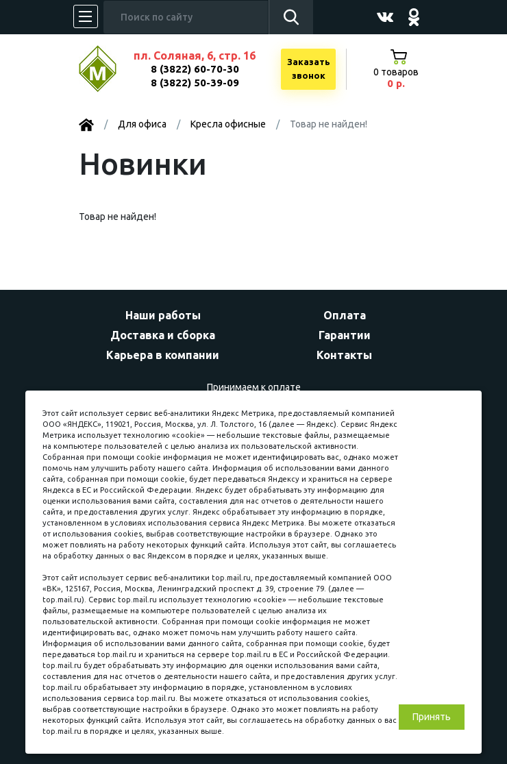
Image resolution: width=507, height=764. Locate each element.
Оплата (344, 315)
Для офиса (142, 124)
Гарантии (345, 335)
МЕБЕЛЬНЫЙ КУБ (108, 69)
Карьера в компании (162, 355)
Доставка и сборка (162, 335)
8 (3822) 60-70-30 (195, 69)
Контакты (344, 355)
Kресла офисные (228, 124)
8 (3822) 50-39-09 (195, 82)
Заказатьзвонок (308, 68)
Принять (431, 716)
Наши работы (163, 315)
